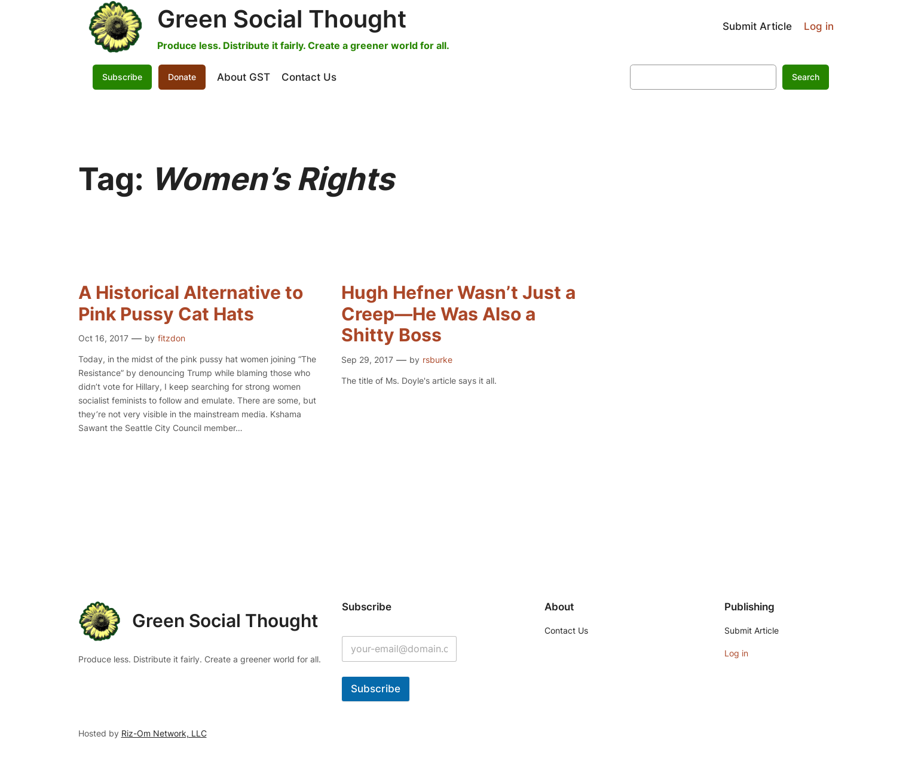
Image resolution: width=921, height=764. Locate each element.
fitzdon (171, 338)
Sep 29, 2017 (367, 360)
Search (805, 77)
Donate (182, 77)
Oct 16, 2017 (103, 338)
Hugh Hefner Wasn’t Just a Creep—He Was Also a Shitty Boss (458, 314)
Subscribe (122, 77)
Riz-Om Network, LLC (164, 733)
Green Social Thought (281, 18)
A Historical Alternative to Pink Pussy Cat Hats (190, 303)
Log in (819, 26)
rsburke (437, 360)
